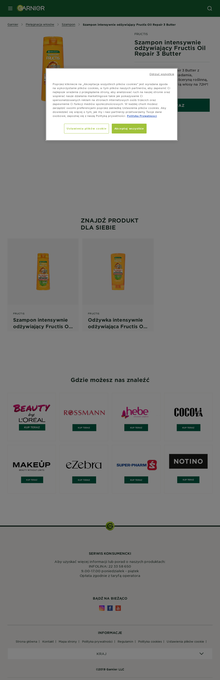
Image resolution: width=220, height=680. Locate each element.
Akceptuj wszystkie (129, 128)
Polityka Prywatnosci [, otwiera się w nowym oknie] (142, 115)
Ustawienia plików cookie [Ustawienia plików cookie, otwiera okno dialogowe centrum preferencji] (86, 128)
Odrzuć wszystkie (161, 74)
